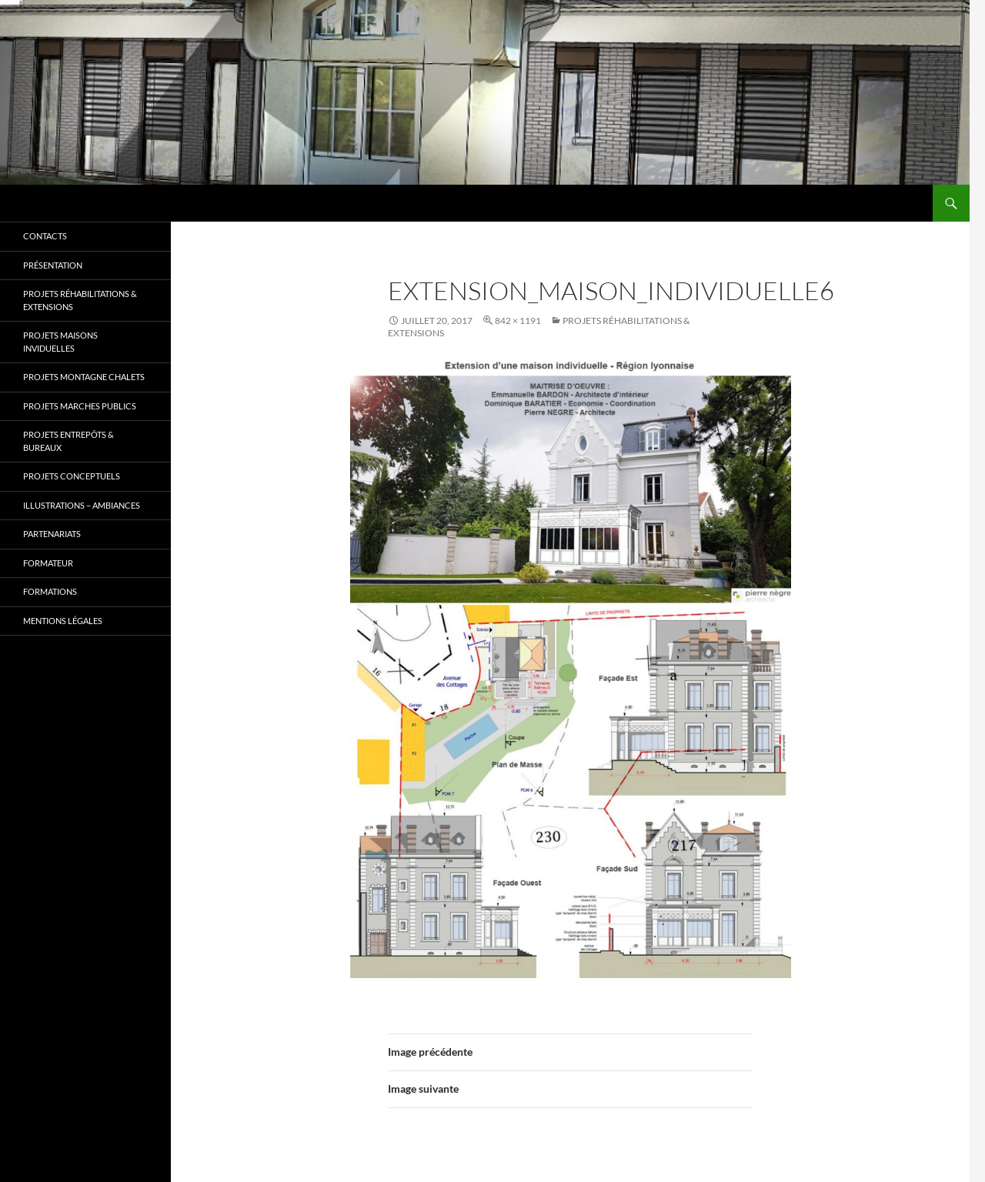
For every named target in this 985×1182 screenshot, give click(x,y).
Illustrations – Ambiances (81, 505)
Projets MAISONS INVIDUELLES (60, 341)
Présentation (52, 265)
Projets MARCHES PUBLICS (79, 406)
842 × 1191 (518, 320)
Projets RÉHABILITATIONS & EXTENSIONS (80, 300)
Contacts (45, 236)
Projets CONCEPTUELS (71, 476)
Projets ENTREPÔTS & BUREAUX (68, 440)
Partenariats (52, 534)
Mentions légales (62, 621)
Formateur (48, 563)
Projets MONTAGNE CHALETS (84, 377)
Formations (50, 591)
